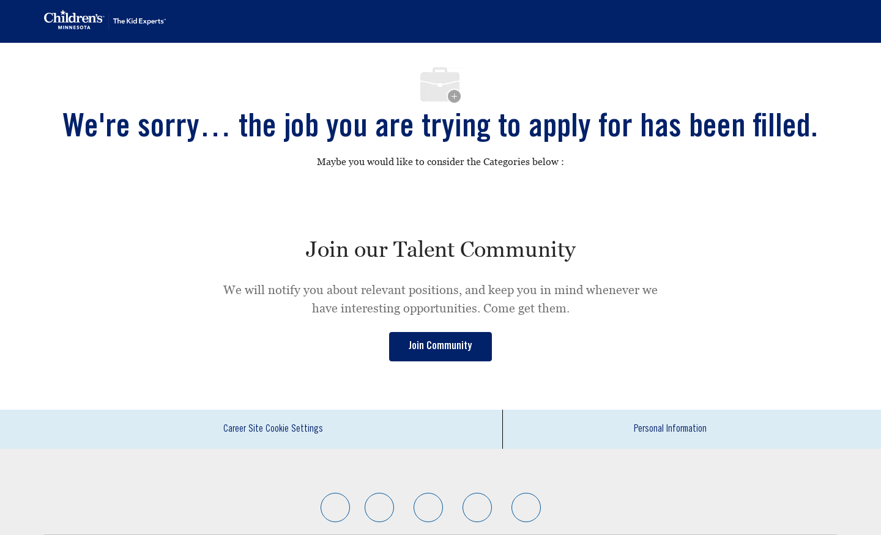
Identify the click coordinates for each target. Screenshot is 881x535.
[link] (440, 346)
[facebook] (335, 507)
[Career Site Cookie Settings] (273, 429)
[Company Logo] (105, 19)
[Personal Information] (670, 429)
